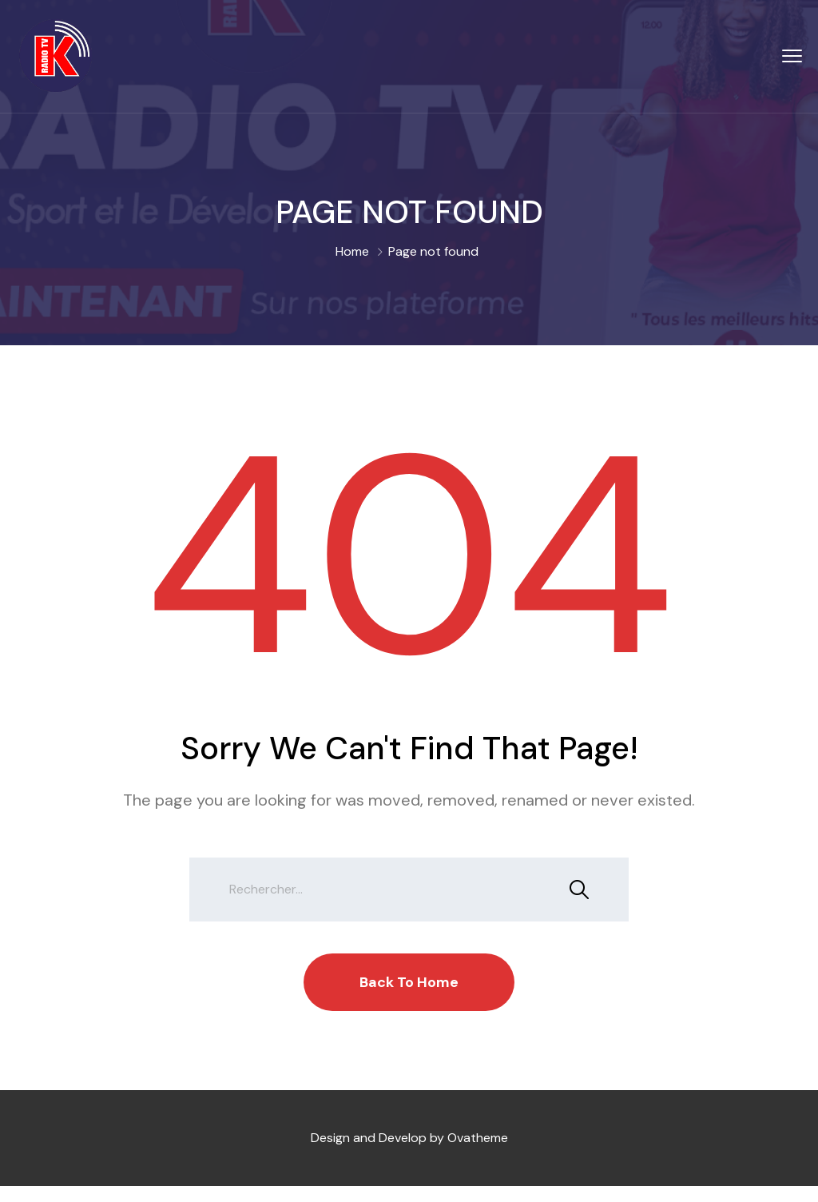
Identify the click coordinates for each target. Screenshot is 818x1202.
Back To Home (409, 982)
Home (352, 251)
